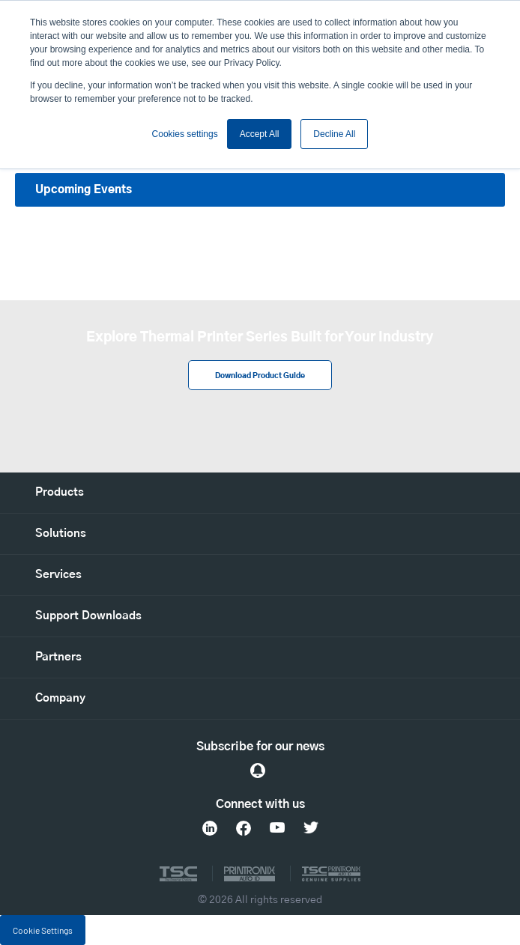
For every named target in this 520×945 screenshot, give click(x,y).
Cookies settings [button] (185, 134)
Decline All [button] (334, 134)
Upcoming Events (83, 189)
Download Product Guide (260, 376)
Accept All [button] (259, 134)
